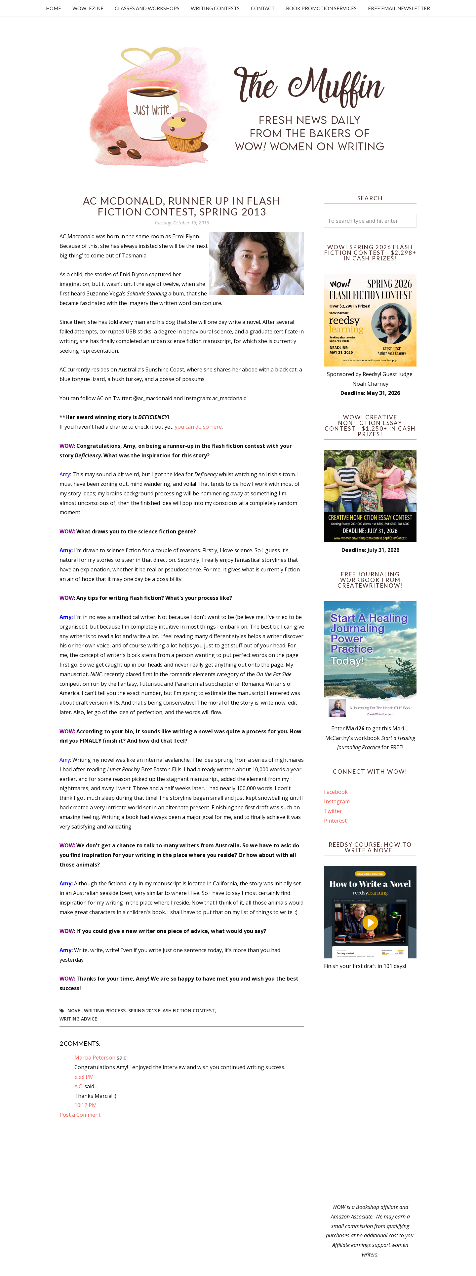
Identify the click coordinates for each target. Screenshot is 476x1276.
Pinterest (335, 820)
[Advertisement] (370, 1086)
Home (53, 8)
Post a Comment (80, 1114)
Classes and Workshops (147, 8)
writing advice (78, 1019)
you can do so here (198, 426)
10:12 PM (85, 1105)
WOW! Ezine (87, 8)
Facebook (336, 791)
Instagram (337, 801)
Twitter (333, 811)
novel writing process (96, 1010)
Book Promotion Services (321, 8)
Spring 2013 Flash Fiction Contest (171, 1010)
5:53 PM (84, 1076)
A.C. (78, 1086)
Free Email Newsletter (399, 8)
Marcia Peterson (94, 1057)
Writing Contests (215, 8)
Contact (263, 8)
